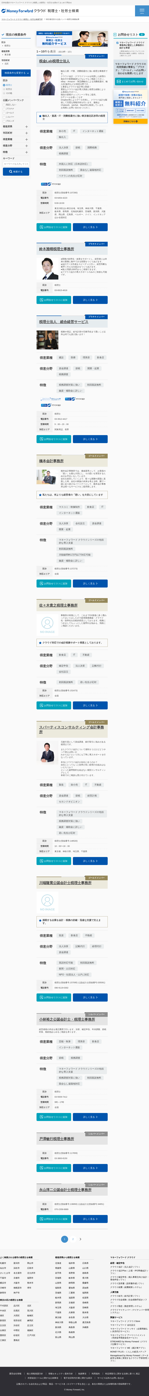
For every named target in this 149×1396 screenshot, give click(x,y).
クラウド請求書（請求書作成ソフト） (127, 1283)
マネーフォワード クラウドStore (125, 1321)
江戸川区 (31, 1335)
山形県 (58, 1283)
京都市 (17, 1278)
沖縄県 (85, 1327)
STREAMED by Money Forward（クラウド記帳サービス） (128, 1342)
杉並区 (17, 1335)
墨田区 (3, 1335)
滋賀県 (72, 1297)
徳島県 (85, 1273)
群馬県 (58, 1302)
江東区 (3, 1340)
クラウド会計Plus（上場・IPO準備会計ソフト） (129, 1271)
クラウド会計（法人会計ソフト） (125, 1267)
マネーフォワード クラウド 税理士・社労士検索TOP (22, 19)
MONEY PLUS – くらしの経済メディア (128, 1352)
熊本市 (30, 1283)
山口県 (85, 1268)
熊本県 (85, 1312)
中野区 (17, 1330)
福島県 (58, 1288)
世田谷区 (18, 1320)
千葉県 (58, 1312)
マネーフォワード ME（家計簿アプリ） (128, 1348)
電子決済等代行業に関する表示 (78, 1378)
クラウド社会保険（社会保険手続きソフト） (128, 1301)
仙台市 (3, 1268)
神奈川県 (59, 1322)
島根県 (72, 1332)
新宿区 (3, 1320)
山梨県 (72, 1268)
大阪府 (72, 1307)
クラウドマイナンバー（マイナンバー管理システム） (129, 1311)
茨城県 (58, 1293)
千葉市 (3, 1278)
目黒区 (17, 1310)
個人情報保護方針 (35, 1373)
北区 (29, 1305)
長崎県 (85, 1302)
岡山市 (30, 1263)
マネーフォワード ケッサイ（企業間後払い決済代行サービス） (129, 1330)
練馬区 (30, 1320)
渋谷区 (17, 1325)
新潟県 (58, 1327)
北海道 (58, 1263)
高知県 (85, 1288)
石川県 (58, 1332)
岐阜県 (72, 1278)
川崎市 (3, 1288)
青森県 (58, 1268)
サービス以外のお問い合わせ (110, 1378)
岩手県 (58, 1273)
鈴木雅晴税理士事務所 (56, 249)
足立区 (30, 1325)
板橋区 (30, 1315)
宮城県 (58, 1278)
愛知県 (72, 1288)
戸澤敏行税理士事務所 (56, 1139)
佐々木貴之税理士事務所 (58, 605)
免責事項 (82, 1373)
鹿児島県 (86, 1322)
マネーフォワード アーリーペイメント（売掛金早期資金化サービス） (128, 1336)
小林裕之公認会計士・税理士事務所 (67, 1019)
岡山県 (72, 1337)
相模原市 (18, 1288)
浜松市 (17, 1268)
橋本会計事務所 (51, 461)
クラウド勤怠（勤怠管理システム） (126, 1306)
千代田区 (4, 1305)
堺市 (29, 1288)
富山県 (58, 1337)
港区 (2, 1315)
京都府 (72, 1302)
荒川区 (30, 1310)
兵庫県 (72, 1312)
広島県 (85, 1263)
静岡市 (3, 1293)
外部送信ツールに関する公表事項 (43, 1378)
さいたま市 (5, 1273)
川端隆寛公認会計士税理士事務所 (65, 883)
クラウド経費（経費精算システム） (126, 1287)
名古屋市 (18, 1273)
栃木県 (58, 1297)
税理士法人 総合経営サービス (63, 322)
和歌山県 (73, 1322)
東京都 (58, 1317)
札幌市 (3, 1263)
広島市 (30, 1268)
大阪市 (17, 1283)
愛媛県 (85, 1283)
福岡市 (30, 1278)
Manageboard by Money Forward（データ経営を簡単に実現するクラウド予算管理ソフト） (129, 1358)
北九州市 (31, 1273)
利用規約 (96, 1373)
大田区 (17, 1315)
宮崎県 (85, 1307)
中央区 (3, 1310)
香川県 (85, 1278)
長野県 (72, 1273)
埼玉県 (58, 1307)
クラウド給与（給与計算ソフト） (125, 1296)
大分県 (85, 1317)
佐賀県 (85, 1297)
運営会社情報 (15, 1373)
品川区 (17, 1305)
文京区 (3, 1325)
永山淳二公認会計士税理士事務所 (65, 1190)
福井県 (72, 1263)
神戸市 (17, 1293)
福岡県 (85, 1293)
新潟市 (17, 1263)
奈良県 (72, 1317)
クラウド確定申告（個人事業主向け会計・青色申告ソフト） (129, 1278)
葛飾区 (30, 1330)
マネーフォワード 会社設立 (122, 1325)
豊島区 (17, 1340)
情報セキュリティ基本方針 (60, 1373)
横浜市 (3, 1283)
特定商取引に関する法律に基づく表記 (122, 1373)
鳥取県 (72, 1327)
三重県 (72, 1293)
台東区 (3, 1330)
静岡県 (72, 1283)
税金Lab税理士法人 (54, 61)
